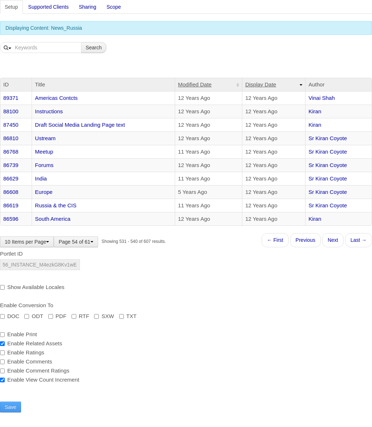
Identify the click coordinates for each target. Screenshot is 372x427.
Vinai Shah (321, 98)
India (41, 178)
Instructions (49, 111)
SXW (104, 316)
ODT (33, 316)
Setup (11, 7)
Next (333, 240)
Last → (359, 240)
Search (94, 47)
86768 (11, 152)
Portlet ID (11, 254)
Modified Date (195, 84)
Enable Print (18, 334)
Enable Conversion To (26, 305)
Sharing (87, 7)
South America (52, 219)
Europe (43, 192)
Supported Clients (48, 7)
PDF (57, 316)
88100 (11, 111)
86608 (11, 192)
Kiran (314, 111)
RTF (80, 316)
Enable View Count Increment (39, 380)
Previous (305, 240)
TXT (128, 316)
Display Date (260, 84)
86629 (11, 178)
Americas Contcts (56, 98)
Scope (113, 7)
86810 (11, 138)
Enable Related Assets (31, 343)
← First (275, 240)
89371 (11, 98)
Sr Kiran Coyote (327, 138)
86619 (11, 205)
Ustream (45, 138)
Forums (44, 165)
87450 (11, 125)
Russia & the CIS (55, 205)
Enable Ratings (22, 352)
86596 (11, 219)
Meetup (44, 152)
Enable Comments (26, 361)
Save (10, 407)
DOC (9, 316)
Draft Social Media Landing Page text (80, 125)
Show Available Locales (32, 287)
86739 (11, 165)
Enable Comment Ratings (34, 370)
